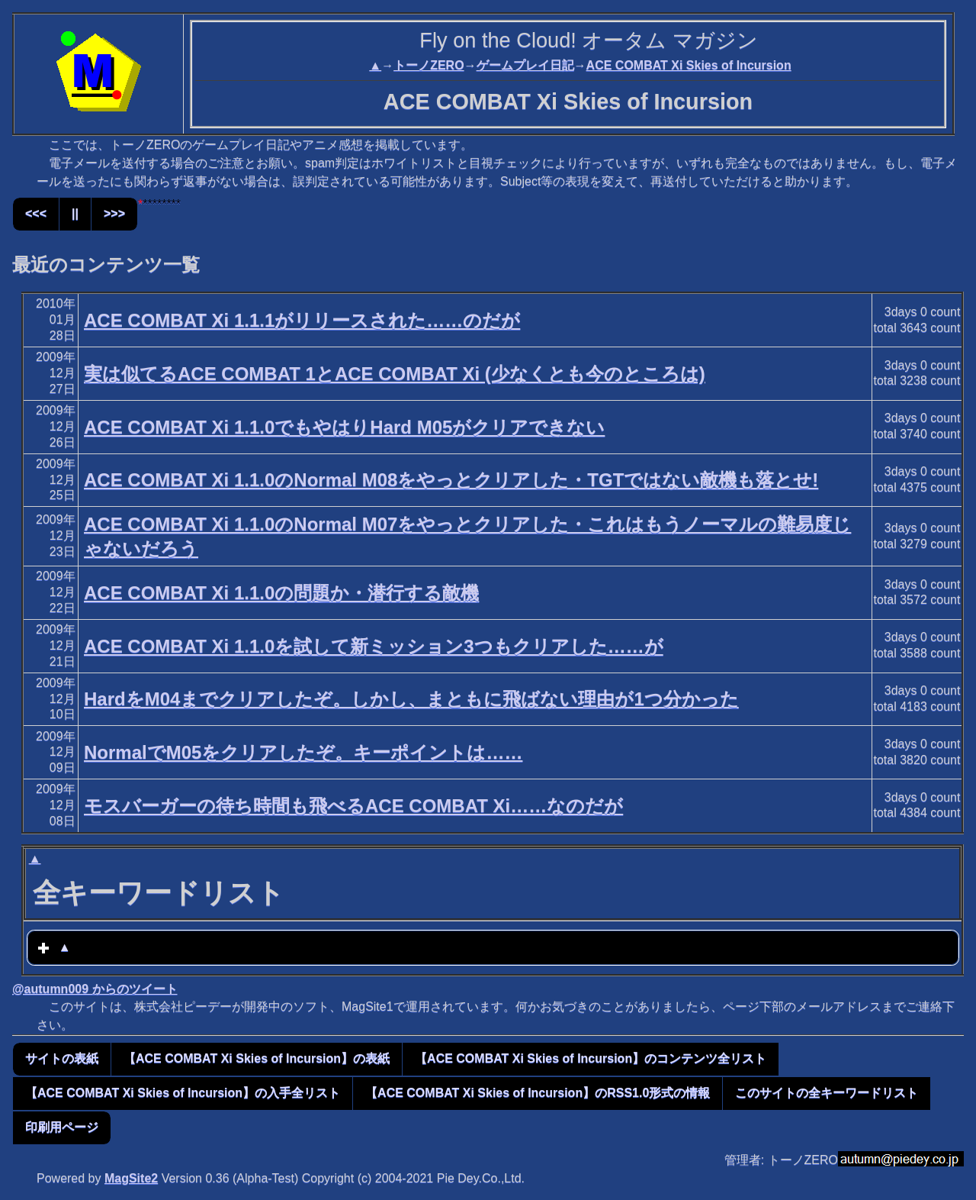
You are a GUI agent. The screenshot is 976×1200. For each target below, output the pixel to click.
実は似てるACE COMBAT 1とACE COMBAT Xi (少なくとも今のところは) (394, 373)
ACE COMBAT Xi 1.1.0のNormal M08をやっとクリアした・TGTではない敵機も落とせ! (451, 479)
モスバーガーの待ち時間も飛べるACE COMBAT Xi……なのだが (353, 805)
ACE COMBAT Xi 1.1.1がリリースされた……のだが (302, 320)
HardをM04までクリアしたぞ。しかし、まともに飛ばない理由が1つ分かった (411, 699)
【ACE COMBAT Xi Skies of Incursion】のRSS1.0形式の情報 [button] (537, 1092)
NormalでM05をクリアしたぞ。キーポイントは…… (303, 752)
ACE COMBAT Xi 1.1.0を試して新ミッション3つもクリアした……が (373, 646)
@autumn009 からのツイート (95, 988)
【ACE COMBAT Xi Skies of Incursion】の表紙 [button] (257, 1058)
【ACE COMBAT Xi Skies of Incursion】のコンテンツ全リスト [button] (590, 1058)
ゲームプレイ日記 (525, 65)
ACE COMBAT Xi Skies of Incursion (688, 65)
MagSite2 (131, 1178)
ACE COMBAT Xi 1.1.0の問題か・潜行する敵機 (281, 592)
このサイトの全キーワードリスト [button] (826, 1092)
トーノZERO (428, 65)
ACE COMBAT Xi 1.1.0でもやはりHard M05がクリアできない (344, 427)
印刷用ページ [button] (61, 1127)
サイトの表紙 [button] (61, 1058)
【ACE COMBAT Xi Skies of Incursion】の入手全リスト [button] (182, 1092)
